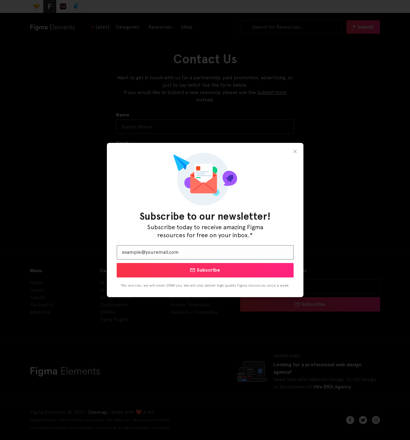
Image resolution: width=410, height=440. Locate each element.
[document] (205, 220)
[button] (295, 151)
